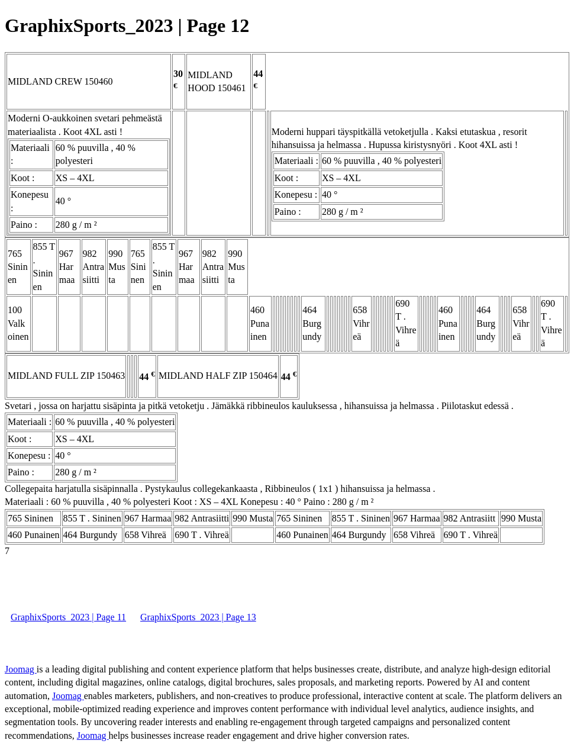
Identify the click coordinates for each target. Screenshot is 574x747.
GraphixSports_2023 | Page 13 (198, 617)
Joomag (21, 669)
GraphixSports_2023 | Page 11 (68, 617)
